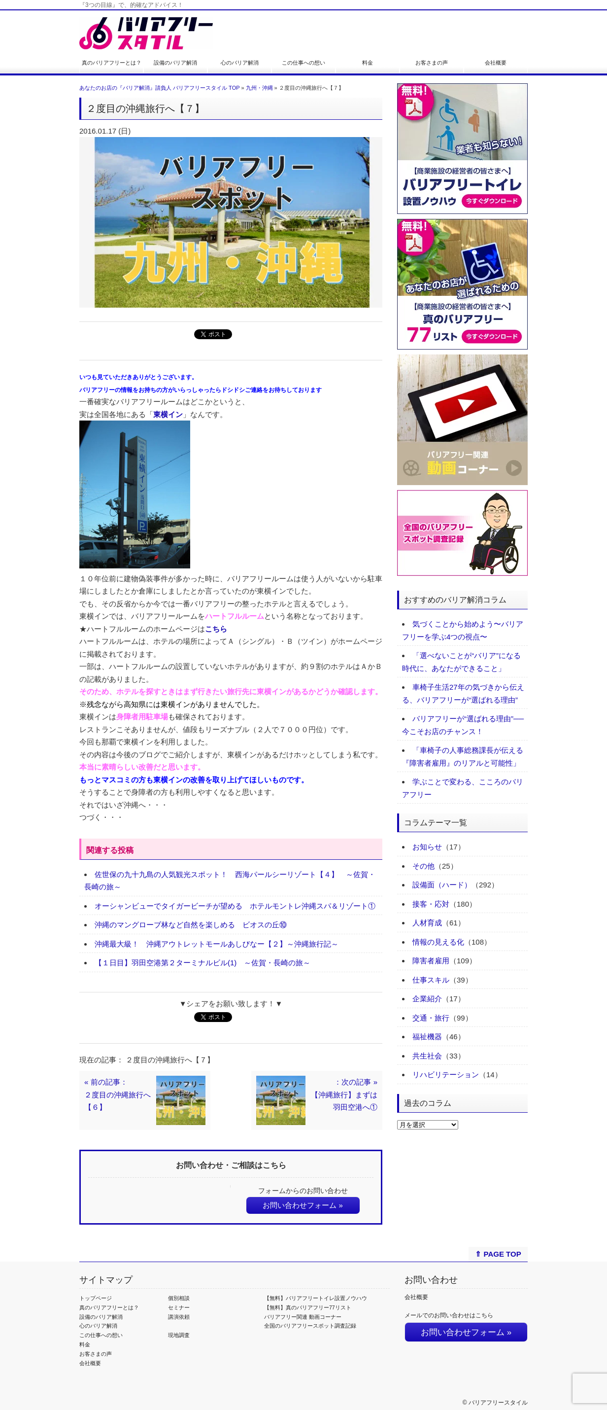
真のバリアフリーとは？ (111, 63)
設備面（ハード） (442, 885)
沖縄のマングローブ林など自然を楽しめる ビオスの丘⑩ (191, 924)
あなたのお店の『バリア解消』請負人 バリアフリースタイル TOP (159, 88)
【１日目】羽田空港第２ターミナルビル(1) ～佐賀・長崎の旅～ (202, 962)
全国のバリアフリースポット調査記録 (310, 1326)
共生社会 (427, 1056)
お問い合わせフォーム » (303, 1205)
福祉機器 (427, 1036)
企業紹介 (427, 998)
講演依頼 (179, 1317)
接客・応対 (430, 904)
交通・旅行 (430, 1018)
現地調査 (179, 1335)
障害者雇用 (430, 960)
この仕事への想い (303, 63)
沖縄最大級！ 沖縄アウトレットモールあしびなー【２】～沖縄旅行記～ (216, 944)
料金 (367, 63)
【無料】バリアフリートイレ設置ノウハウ (315, 1298)
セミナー (179, 1307)
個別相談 (179, 1298)
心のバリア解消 (240, 63)
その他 (423, 866)
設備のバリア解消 (175, 63)
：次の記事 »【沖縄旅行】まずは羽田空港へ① (344, 1094)
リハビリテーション (445, 1074)
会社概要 (495, 63)
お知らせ (427, 847)
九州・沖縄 (259, 88)
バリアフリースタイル (498, 1402)
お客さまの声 (431, 63)
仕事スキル (430, 980)
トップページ (95, 1298)
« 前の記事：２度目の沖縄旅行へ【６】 (117, 1094)
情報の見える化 (438, 942)
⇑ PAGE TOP (498, 1254)
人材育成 (427, 922)
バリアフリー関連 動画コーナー (302, 1317)
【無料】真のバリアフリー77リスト (307, 1307)
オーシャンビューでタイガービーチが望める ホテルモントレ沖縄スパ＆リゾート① (235, 906)
